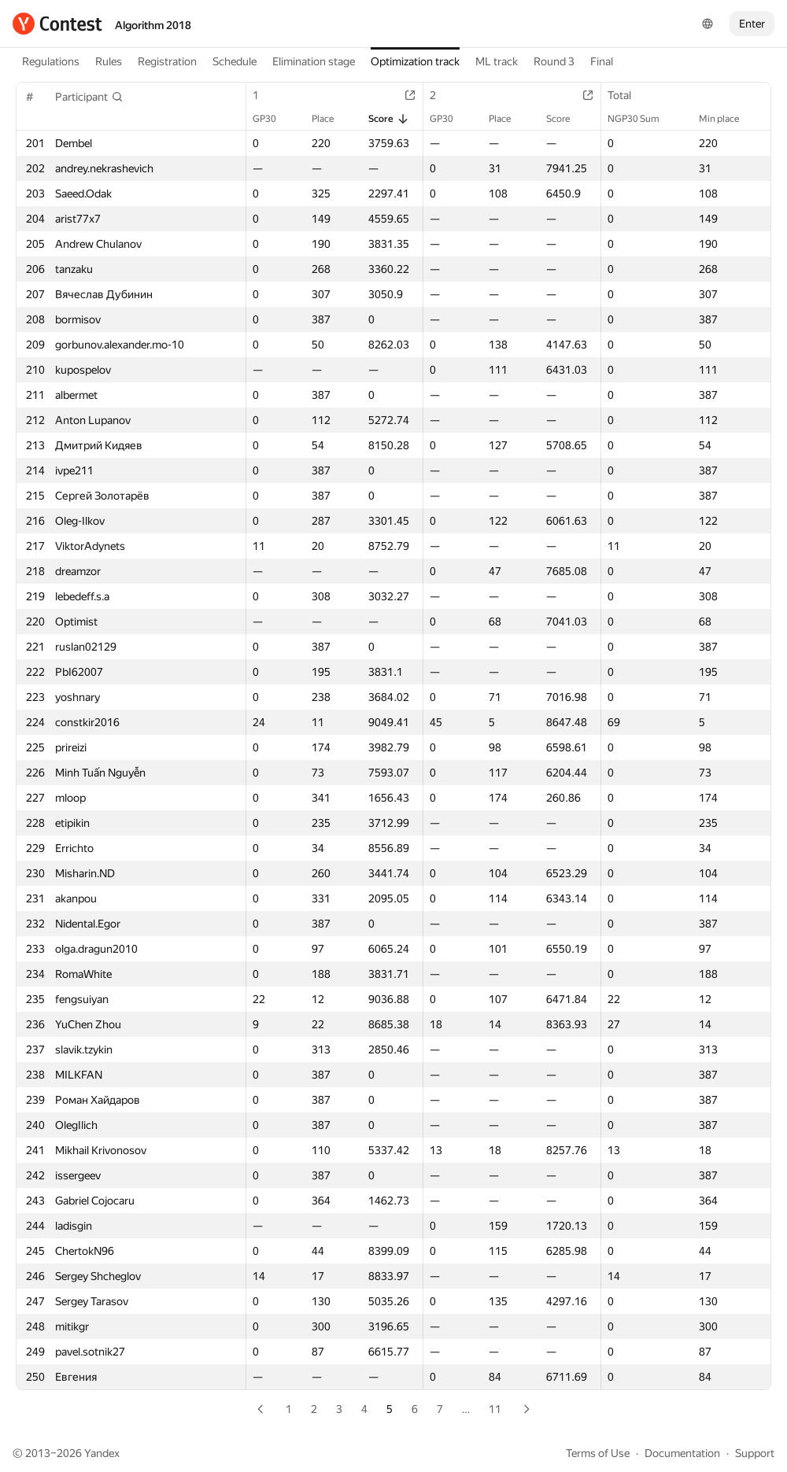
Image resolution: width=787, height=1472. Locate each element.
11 (495, 1409)
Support (754, 1453)
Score (388, 119)
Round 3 (554, 61)
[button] (89, 96)
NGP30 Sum (641, 119)
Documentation (682, 1453)
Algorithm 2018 (153, 25)
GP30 (272, 119)
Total (627, 95)
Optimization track (415, 61)
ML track (496, 61)
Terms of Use (598, 1453)
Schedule (234, 61)
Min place (727, 119)
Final (601, 61)
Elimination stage (313, 61)
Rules (108, 61)
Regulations (50, 61)
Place (330, 119)
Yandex (102, 1453)
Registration (167, 61)
